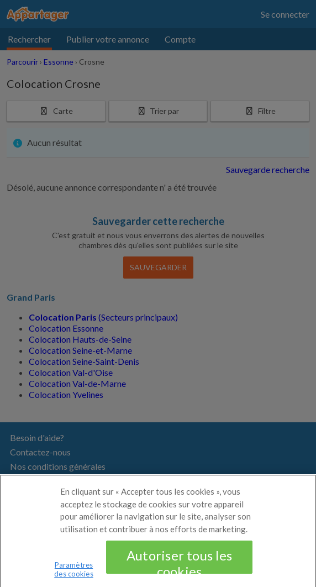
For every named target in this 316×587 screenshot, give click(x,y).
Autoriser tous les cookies (179, 565)
